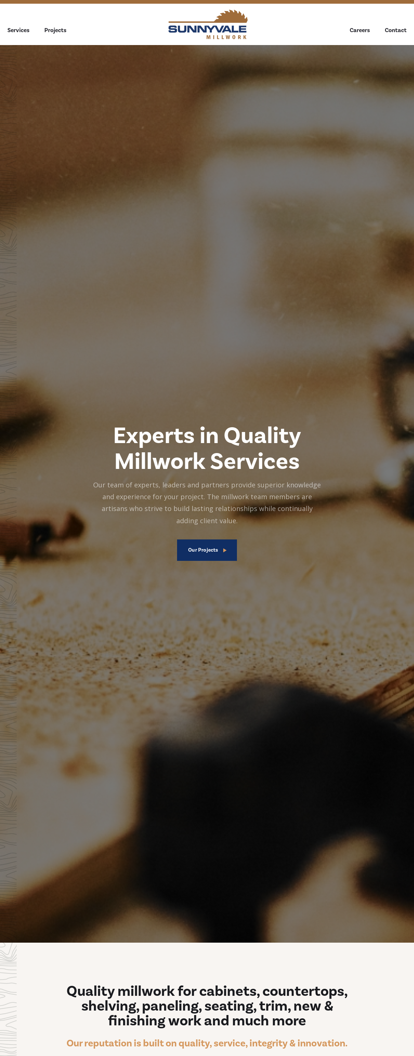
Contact (396, 30)
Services (18, 30)
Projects (55, 30)
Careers (360, 30)
